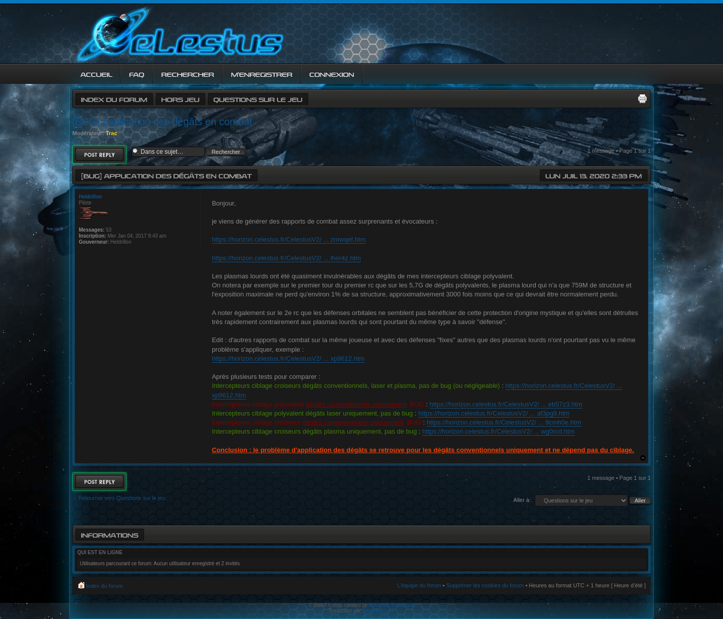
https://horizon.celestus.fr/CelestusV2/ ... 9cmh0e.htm (504, 422)
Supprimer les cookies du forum (485, 585)
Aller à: (522, 500)
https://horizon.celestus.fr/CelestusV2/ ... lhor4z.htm (286, 258)
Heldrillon (90, 196)
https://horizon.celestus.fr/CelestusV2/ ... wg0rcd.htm (498, 431)
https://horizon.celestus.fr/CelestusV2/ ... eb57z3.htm (506, 404)
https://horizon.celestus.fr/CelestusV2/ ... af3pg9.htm (493, 413)
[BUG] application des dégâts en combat (162, 121)
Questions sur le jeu (257, 99)
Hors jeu (180, 99)
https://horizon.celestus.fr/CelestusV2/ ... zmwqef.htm (289, 239)
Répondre (99, 154)
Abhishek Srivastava (392, 605)
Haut (643, 458)
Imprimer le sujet (642, 98)
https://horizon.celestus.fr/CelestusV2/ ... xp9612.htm (288, 358)
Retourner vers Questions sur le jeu (121, 498)
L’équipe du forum (419, 585)
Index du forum (114, 99)
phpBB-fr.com (379, 610)
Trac (111, 133)
